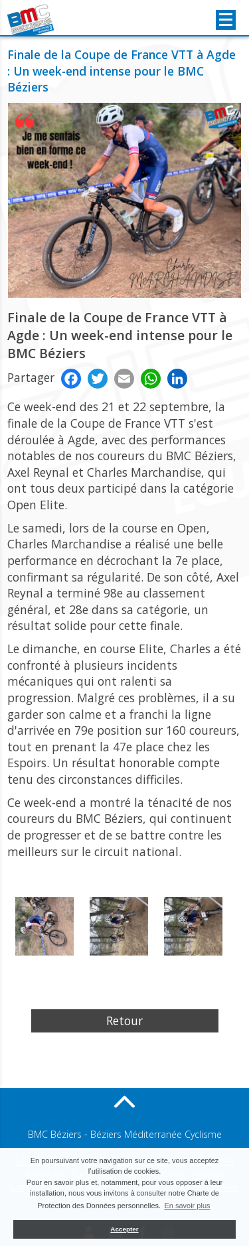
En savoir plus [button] (187, 1206)
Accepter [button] (124, 1229)
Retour (124, 1020)
